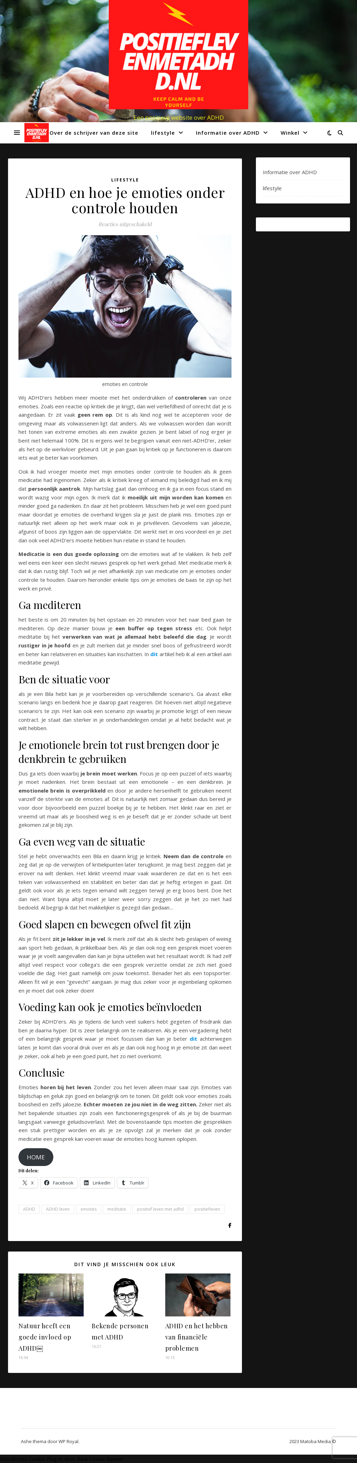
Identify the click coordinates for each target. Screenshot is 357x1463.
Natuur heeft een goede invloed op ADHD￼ (44, 1337)
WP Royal (68, 1441)
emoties (89, 1209)
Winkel (290, 132)
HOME (36, 1157)
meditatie (116, 1209)
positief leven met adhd (160, 1209)
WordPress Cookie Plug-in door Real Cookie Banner (61, 1458)
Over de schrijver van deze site (94, 132)
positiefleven (207, 1209)
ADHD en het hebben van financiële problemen (196, 1337)
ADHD (29, 1209)
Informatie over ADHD (228, 132)
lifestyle (163, 132)
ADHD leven (58, 1209)
